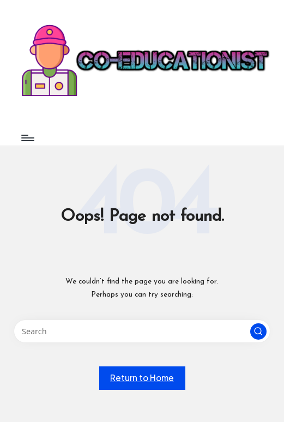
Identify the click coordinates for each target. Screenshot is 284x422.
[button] (258, 331)
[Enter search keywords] (142, 331)
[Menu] (27, 138)
